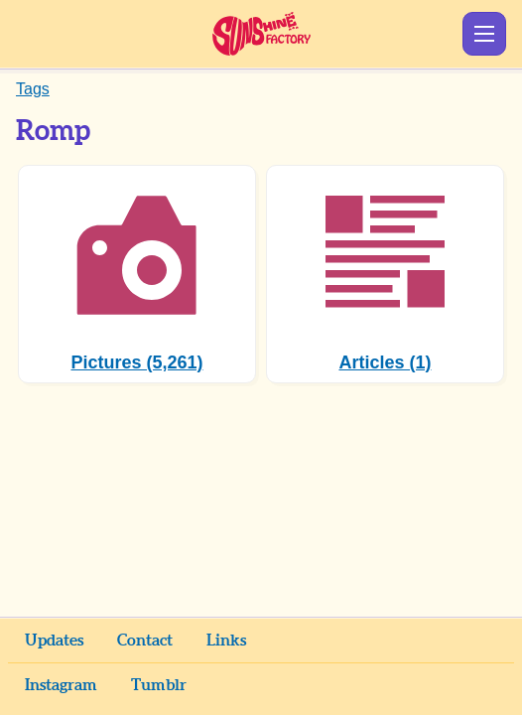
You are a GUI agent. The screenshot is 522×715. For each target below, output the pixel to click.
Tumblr (159, 685)
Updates (54, 640)
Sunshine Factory (261, 34)
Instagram (61, 685)
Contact (145, 640)
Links (226, 640)
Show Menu (484, 34)
